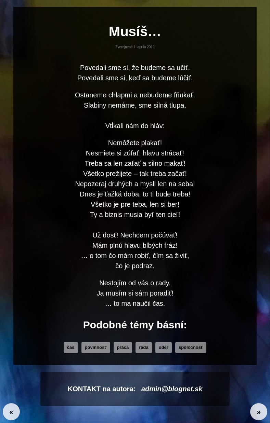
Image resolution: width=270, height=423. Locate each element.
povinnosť (96, 347)
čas (71, 347)
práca (123, 347)
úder (163, 347)
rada (143, 347)
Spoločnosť (191, 347)
